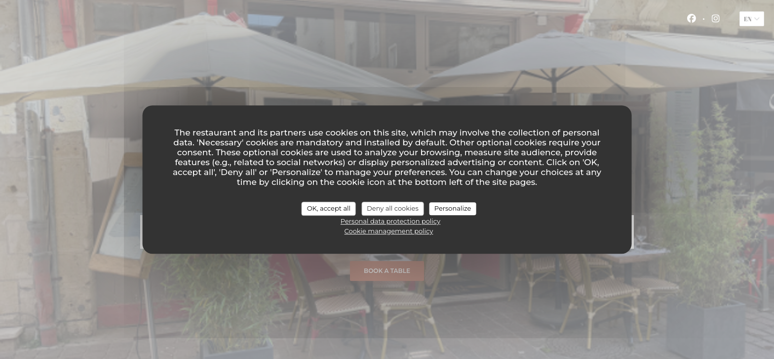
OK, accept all (328, 208)
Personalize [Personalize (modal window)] (452, 208)
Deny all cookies (393, 208)
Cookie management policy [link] (389, 231)
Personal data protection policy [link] (390, 221)
